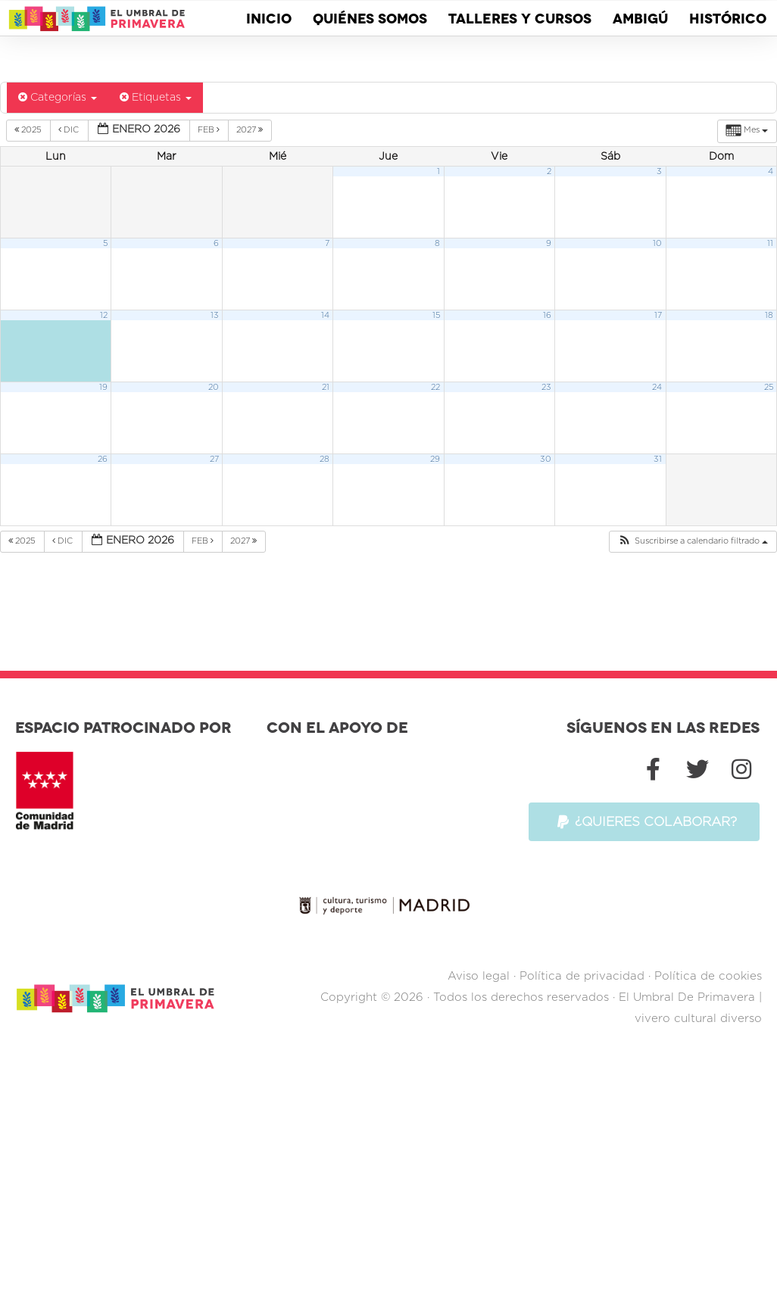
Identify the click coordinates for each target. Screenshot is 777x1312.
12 (104, 317)
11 (770, 245)
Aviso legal (479, 894)
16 (547, 317)
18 (769, 317)
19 (103, 389)
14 (325, 317)
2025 (29, 130)
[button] (692, 543)
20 (213, 389)
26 (103, 461)
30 (545, 461)
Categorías (57, 98)
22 (435, 389)
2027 (250, 130)
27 (214, 461)
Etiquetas (156, 98)
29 (435, 461)
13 (215, 317)
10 (657, 245)
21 (325, 389)
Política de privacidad (582, 894)
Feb (210, 130)
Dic (69, 130)
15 (436, 317)
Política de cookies (708, 894)
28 (324, 461)
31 (658, 461)
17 (658, 317)
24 (657, 389)
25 (768, 389)
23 (546, 389)
